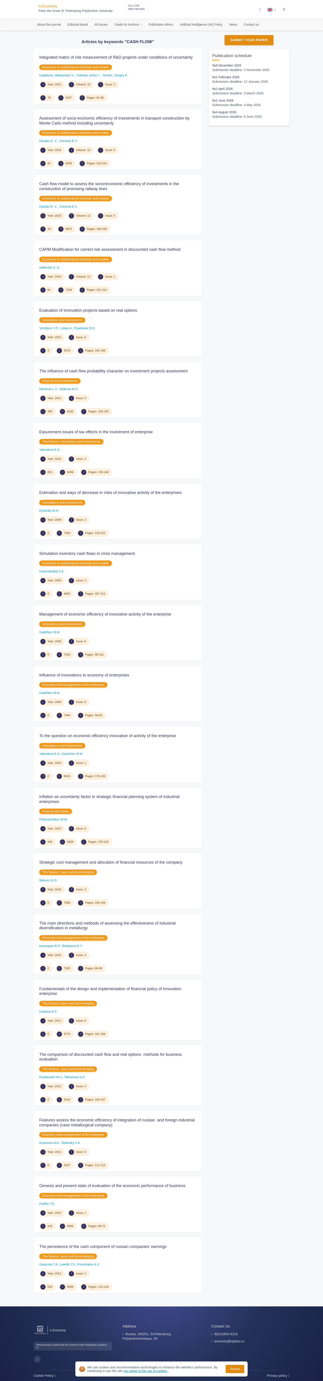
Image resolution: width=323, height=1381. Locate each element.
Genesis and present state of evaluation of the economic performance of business (112, 1185)
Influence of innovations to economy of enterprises (84, 675)
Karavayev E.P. (50, 946)
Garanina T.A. (48, 1264)
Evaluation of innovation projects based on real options (88, 310)
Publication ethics (161, 24)
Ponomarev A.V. (88, 1264)
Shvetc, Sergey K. (115, 75)
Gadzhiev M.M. (49, 632)
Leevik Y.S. (68, 1264)
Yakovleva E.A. (49, 449)
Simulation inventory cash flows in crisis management (87, 553)
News (233, 24)
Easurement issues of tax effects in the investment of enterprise (96, 432)
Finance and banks (55, 811)
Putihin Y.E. (47, 1203)
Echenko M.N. (49, 510)
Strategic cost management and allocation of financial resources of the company (110, 862)
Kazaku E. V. (48, 141)
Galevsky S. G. (49, 267)
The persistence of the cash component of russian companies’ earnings (103, 1246)
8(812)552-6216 (226, 1334)
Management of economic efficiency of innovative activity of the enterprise (105, 614)
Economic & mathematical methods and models (75, 67)
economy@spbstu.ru (229, 1341)
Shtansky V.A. (71, 1143)
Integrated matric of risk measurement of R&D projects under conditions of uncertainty (116, 57)
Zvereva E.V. (69, 141)
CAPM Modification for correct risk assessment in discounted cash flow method (109, 249)
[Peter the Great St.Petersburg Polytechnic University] (40, 1334)
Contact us (251, 24)
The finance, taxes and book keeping (68, 872)
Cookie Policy (45, 1375)
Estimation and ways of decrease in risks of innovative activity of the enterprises (110, 492)
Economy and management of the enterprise (73, 685)
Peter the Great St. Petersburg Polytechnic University (76, 11)
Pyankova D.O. (84, 328)
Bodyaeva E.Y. (72, 946)
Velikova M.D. (69, 389)
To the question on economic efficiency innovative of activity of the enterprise (107, 736)
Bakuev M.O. (48, 880)
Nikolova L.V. (48, 389)
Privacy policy (278, 1375)
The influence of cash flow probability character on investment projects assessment (113, 371)
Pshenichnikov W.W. (53, 819)
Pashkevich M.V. (50, 1077)
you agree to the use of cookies (145, 1371)
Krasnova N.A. (49, 1143)
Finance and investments (59, 381)
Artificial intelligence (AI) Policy (201, 24)
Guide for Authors (127, 24)
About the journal (49, 24)
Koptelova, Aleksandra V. (57, 75)
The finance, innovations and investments (71, 441)
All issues (101, 24)
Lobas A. (66, 328)
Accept (235, 1369)
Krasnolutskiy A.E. (52, 571)
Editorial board (78, 24)
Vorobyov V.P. (49, 328)
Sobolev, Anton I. (89, 75)
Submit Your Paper (249, 40)
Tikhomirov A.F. (74, 1077)
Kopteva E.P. (48, 1011)
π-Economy (48, 6)
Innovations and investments (62, 320)
